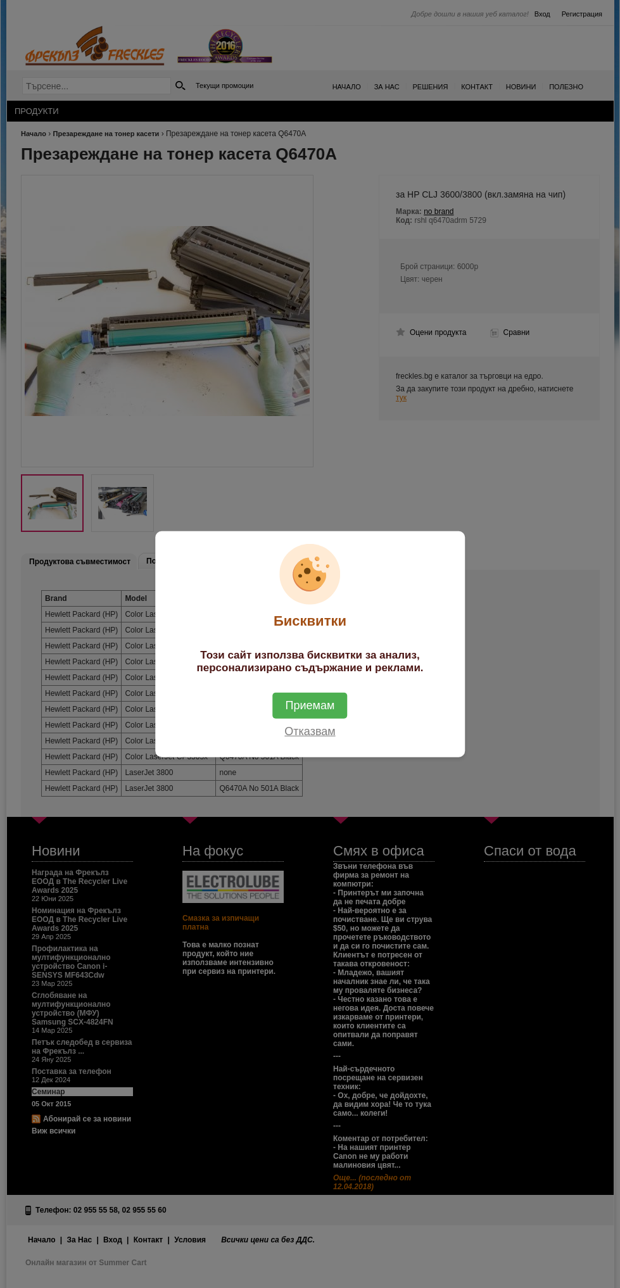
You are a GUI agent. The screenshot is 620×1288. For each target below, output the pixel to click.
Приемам (310, 704)
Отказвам (309, 730)
